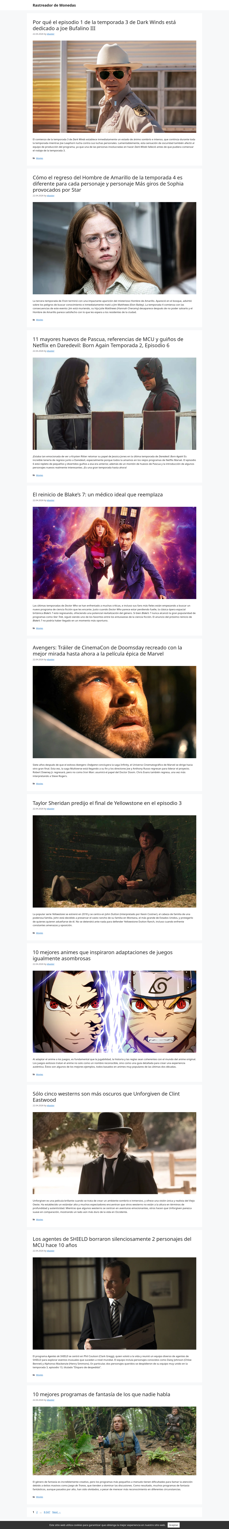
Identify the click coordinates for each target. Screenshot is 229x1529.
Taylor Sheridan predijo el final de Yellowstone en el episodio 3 (107, 802)
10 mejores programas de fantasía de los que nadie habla (101, 1394)
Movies (39, 158)
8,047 (47, 1512)
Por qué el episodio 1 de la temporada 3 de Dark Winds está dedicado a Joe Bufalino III (104, 25)
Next (56, 1512)
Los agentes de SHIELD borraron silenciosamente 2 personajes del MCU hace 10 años (112, 1241)
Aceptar (173, 1525)
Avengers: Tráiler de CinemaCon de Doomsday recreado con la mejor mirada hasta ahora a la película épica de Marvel (107, 650)
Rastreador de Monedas (54, 5)
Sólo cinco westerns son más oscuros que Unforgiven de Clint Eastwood (106, 1096)
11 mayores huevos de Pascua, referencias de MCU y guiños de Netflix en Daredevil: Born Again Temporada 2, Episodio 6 (108, 342)
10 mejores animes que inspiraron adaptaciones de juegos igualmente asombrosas (103, 955)
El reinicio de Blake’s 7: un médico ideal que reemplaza (98, 494)
